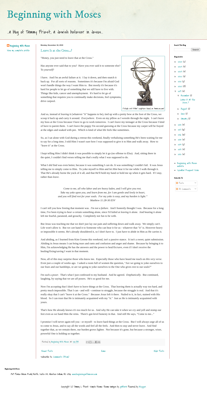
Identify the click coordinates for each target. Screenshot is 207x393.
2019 (180, 91)
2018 (180, 125)
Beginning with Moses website (187, 165)
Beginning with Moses (54, 14)
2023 (180, 71)
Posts (180, 183)
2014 (180, 144)
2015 (180, 139)
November (185, 95)
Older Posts (159, 351)
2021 (180, 81)
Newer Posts (47, 351)
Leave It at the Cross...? (56, 50)
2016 (180, 134)
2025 (180, 61)
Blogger (142, 386)
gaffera (123, 386)
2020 (180, 86)
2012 (180, 154)
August (184, 109)
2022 (180, 76)
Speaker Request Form (188, 170)
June (183, 113)
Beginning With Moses (20, 46)
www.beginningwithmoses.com (84, 374)
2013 (180, 149)
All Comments (183, 189)
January (184, 118)
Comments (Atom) (61, 357)
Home (103, 351)
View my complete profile (18, 50)
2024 (180, 66)
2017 (180, 129)
